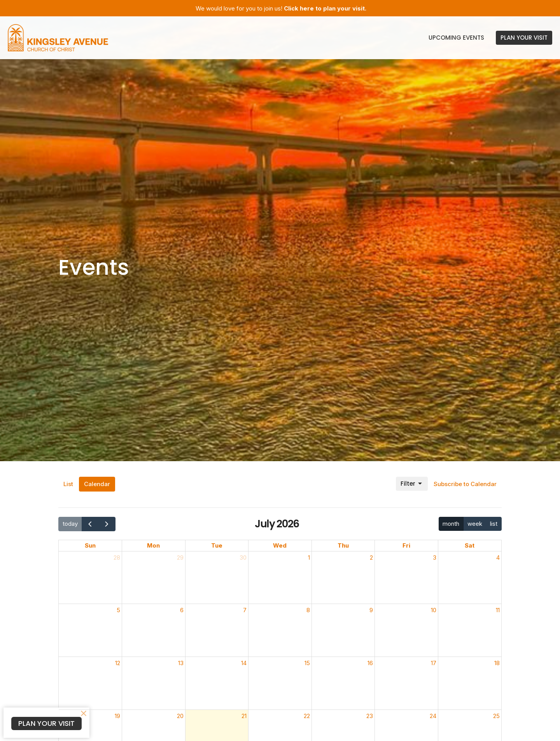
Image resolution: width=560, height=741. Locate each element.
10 (433, 610)
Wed (280, 545)
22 (307, 716)
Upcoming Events (456, 37)
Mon (153, 545)
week (474, 523)
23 (369, 716)
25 (496, 716)
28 (117, 557)
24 (433, 716)
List (68, 484)
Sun (90, 545)
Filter (412, 483)
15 (307, 663)
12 (117, 663)
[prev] (90, 524)
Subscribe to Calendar (465, 484)
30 (243, 557)
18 (497, 663)
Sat (469, 545)
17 (433, 663)
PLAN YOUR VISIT (524, 37)
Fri (406, 545)
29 (180, 557)
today (70, 523)
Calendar (97, 484)
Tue (216, 545)
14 (244, 663)
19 (117, 716)
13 (181, 663)
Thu (343, 545)
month (451, 523)
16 (370, 663)
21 (244, 716)
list (493, 523)
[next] (107, 524)
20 (180, 716)
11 (498, 610)
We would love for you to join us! (281, 8)
